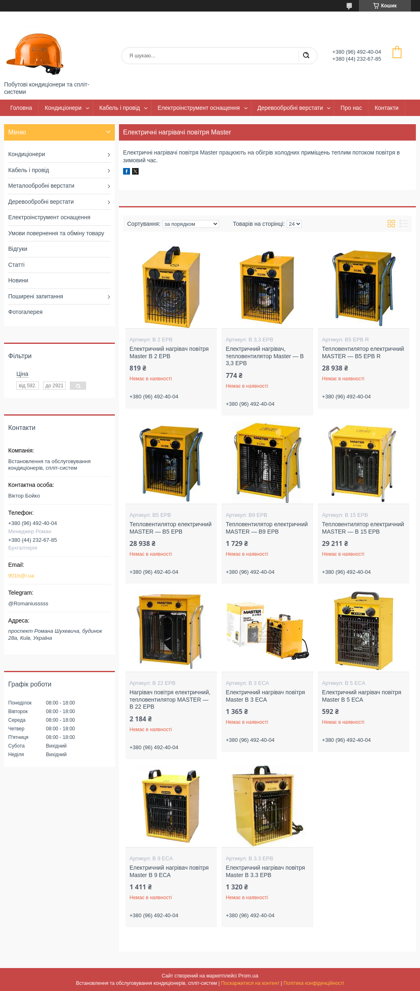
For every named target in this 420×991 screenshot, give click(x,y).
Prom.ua (248, 976)
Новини (18, 280)
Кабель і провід (119, 108)
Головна (21, 108)
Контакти (386, 108)
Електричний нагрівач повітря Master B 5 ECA (361, 696)
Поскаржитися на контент (250, 983)
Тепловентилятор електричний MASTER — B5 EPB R (363, 352)
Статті (16, 264)
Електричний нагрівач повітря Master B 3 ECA (265, 696)
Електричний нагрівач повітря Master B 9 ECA (169, 871)
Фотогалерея (25, 312)
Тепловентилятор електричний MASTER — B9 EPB (267, 528)
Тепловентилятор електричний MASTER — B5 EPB (171, 528)
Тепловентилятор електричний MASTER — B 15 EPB (363, 528)
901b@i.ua (21, 576)
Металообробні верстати (41, 185)
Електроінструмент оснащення (199, 108)
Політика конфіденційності (313, 983)
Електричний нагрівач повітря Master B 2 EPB (169, 352)
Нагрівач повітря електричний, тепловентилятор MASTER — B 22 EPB (170, 699)
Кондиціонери (63, 108)
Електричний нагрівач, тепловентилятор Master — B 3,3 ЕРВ (265, 355)
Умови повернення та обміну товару (56, 233)
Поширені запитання (35, 296)
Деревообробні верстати (290, 108)
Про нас (351, 108)
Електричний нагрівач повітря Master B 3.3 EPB (265, 871)
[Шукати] (306, 55)
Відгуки (17, 248)
